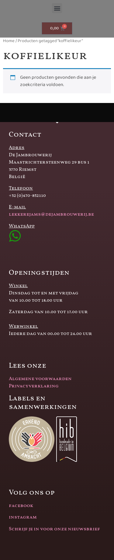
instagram (23, 517)
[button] (57, 8)
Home (9, 41)
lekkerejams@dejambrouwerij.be (51, 214)
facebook (21, 505)
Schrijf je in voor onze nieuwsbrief (54, 529)
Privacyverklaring (34, 386)
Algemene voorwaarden (40, 379)
